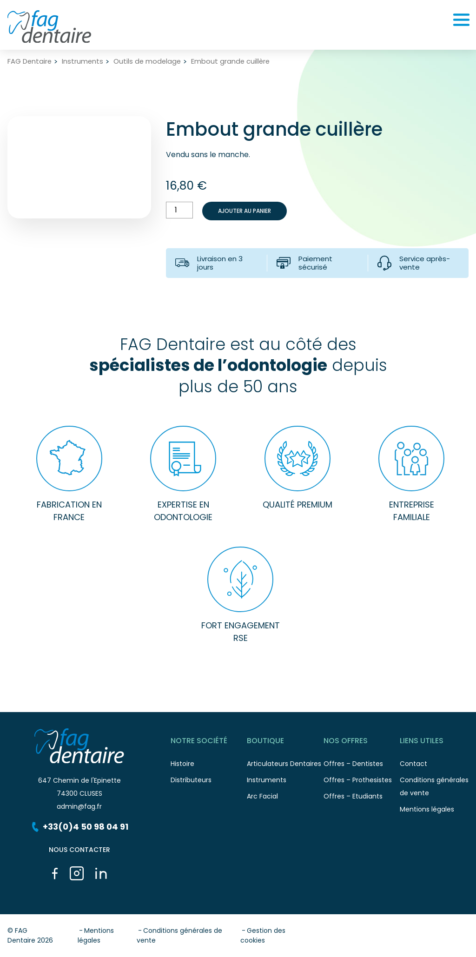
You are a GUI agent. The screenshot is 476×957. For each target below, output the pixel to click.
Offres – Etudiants (362, 799)
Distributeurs (209, 782)
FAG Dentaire (29, 61)
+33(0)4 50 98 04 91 (79, 826)
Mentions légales (438, 812)
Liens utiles (438, 742)
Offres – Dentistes (362, 766)
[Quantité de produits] (179, 210)
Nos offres (362, 742)
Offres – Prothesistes (362, 782)
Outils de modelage (147, 61)
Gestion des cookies (262, 935)
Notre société (209, 742)
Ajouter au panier (244, 211)
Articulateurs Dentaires (285, 766)
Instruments (82, 61)
